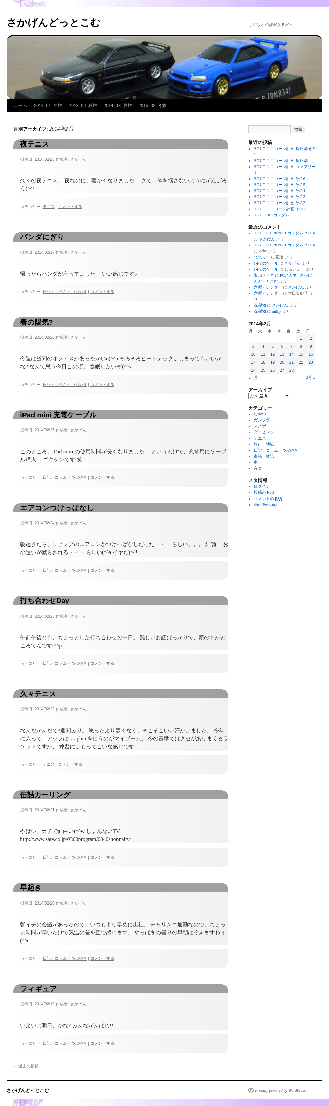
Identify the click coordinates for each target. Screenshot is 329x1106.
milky (276, 311)
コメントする (70, 206)
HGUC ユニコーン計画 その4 (280, 190)
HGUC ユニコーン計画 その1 (280, 209)
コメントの (268, 498)
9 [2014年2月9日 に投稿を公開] (311, 346)
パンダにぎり (42, 237)
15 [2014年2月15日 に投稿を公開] (301, 354)
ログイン (262, 486)
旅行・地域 (264, 444)
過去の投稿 (26, 1066)
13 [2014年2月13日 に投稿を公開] (282, 354)
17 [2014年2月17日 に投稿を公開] (253, 362)
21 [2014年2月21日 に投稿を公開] (291, 362)
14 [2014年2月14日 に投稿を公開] (291, 354)
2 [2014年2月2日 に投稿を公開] (311, 338)
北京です (262, 257)
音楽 (258, 468)
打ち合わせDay (44, 600)
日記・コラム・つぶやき (65, 291)
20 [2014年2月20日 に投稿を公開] (282, 362)
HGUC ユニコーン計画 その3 (280, 196)
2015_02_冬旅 (153, 105)
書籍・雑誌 (264, 456)
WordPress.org (265, 504)
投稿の (264, 492)
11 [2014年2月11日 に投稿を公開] (263, 354)
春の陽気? (36, 322)
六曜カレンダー (268, 287)
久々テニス (38, 694)
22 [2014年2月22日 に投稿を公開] (301, 362)
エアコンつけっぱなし (57, 508)
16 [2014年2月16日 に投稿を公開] (311, 354)
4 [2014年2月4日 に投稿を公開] (263, 346)
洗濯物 (260, 305)
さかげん (78, 159)
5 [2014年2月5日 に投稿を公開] (272, 346)
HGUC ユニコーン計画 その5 (280, 184)
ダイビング (264, 432)
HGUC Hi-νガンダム (271, 215)
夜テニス (34, 144)
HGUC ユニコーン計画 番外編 (281, 160)
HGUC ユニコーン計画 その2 (280, 202)
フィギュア (38, 989)
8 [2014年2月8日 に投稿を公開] (301, 346)
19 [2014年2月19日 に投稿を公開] (272, 362)
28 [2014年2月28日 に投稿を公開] (291, 370)
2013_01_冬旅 (48, 105)
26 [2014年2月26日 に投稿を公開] (272, 370)
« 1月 (253, 377)
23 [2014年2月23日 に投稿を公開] (311, 362)
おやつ (260, 414)
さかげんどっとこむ (53, 22)
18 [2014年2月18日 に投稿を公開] (263, 362)
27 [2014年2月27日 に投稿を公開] (282, 370)
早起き (31, 887)
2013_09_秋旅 (83, 105)
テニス (49, 206)
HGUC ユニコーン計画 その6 (280, 178)
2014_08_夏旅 (118, 105)
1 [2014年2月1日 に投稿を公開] (301, 338)
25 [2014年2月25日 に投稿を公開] (263, 370)
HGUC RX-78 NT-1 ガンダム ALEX (285, 233)
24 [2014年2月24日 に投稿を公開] (253, 370)
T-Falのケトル (266, 263)
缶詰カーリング (45, 795)
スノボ (260, 426)
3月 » (311, 377)
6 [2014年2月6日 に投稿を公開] (282, 346)
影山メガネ (264, 275)
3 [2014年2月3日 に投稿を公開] (253, 346)
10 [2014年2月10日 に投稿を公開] (253, 354)
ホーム (20, 105)
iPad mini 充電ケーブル (58, 415)
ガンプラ (262, 420)
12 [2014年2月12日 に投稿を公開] (272, 354)
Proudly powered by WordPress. (281, 1090)
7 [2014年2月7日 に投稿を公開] (291, 346)
